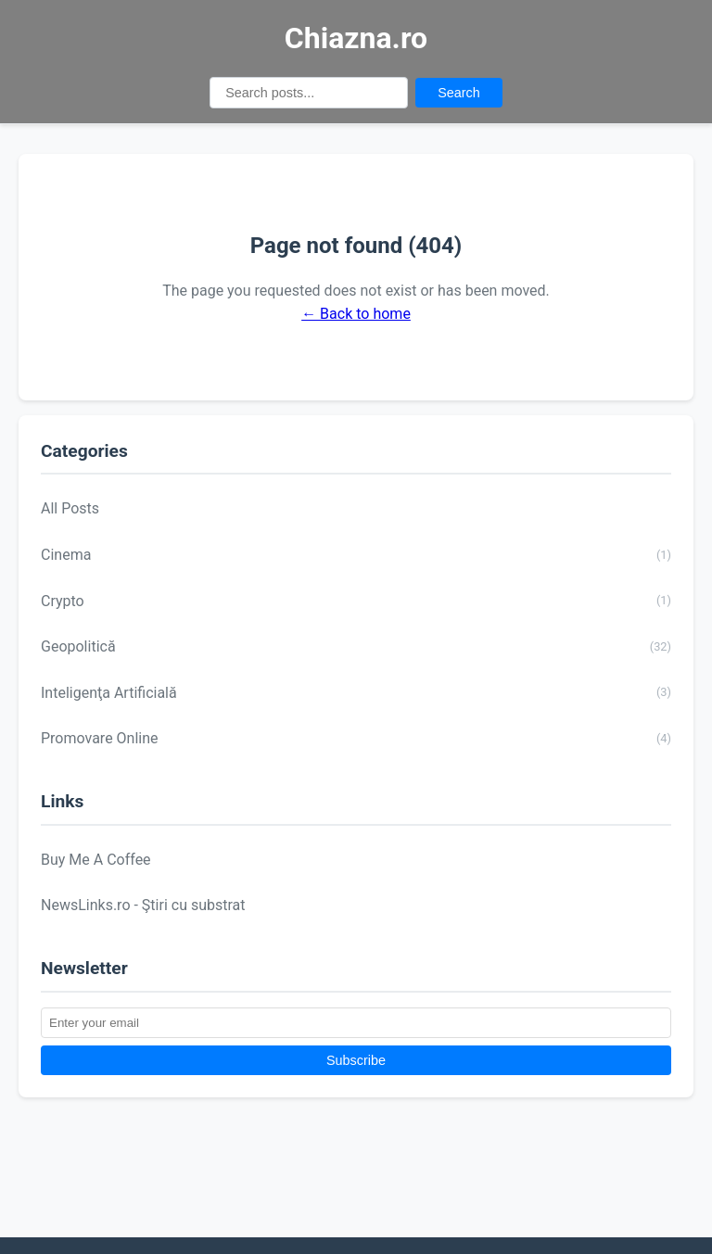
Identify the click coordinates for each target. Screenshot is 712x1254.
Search (459, 92)
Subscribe (356, 1060)
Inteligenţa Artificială (356, 692)
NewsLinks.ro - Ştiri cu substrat (143, 905)
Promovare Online (356, 738)
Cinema (356, 555)
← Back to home (356, 314)
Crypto (356, 600)
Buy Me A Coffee (96, 859)
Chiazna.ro (356, 38)
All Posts (70, 508)
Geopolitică (356, 647)
